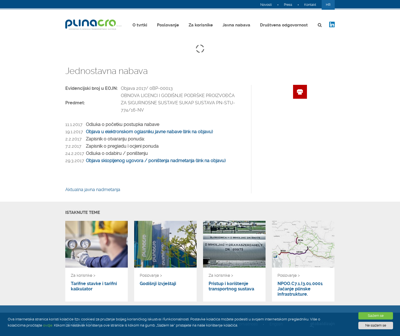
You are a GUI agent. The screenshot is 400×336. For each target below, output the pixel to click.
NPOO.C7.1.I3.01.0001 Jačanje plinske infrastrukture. (300, 289)
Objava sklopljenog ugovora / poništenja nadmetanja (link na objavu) (156, 160)
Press (288, 5)
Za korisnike (201, 25)
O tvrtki (139, 25)
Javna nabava (236, 25)
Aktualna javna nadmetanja (92, 189)
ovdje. (48, 325)
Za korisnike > (83, 275)
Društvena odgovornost (284, 25)
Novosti (266, 5)
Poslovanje (168, 25)
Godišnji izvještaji (158, 283)
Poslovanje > (151, 275)
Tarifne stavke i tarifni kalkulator (94, 286)
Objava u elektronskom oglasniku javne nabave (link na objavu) (149, 131)
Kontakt (310, 5)
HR (328, 5)
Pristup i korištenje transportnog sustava (231, 286)
